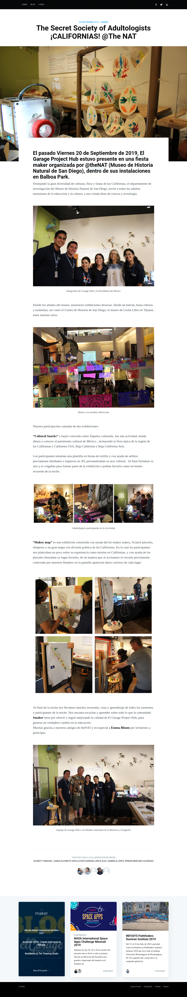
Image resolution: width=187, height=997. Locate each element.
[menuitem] (24, 4)
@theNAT (96, 165)
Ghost (165, 986)
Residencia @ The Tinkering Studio (41, 952)
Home (24, 4)
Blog (33, 4)
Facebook (148, 986)
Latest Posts (135, 986)
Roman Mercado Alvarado (139, 861)
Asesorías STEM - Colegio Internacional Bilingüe (41, 942)
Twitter (158, 986)
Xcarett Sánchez (42, 861)
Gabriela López (116, 861)
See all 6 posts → (41, 970)
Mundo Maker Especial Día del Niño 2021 (42, 931)
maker (104, 22)
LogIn (41, 4)
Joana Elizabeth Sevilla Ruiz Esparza (73, 861)
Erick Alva (101, 861)
